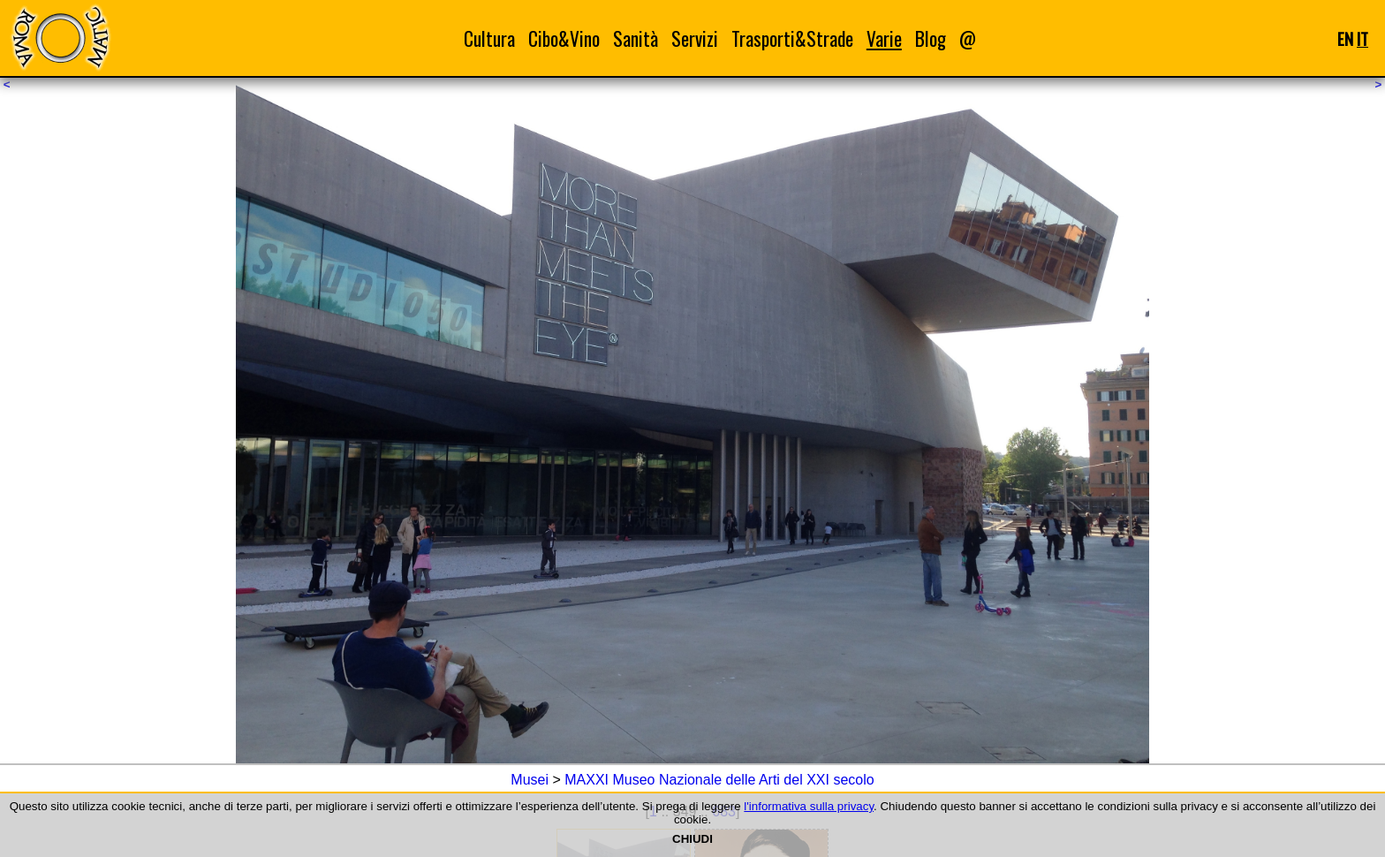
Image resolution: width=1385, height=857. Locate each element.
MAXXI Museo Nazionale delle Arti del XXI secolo (719, 779)
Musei (530, 779)
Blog (930, 38)
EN (1345, 38)
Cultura (489, 38)
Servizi (694, 38)
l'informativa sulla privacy (809, 806)
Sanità (635, 38)
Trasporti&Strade (792, 38)
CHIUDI (692, 839)
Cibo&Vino (564, 38)
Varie (884, 38)
